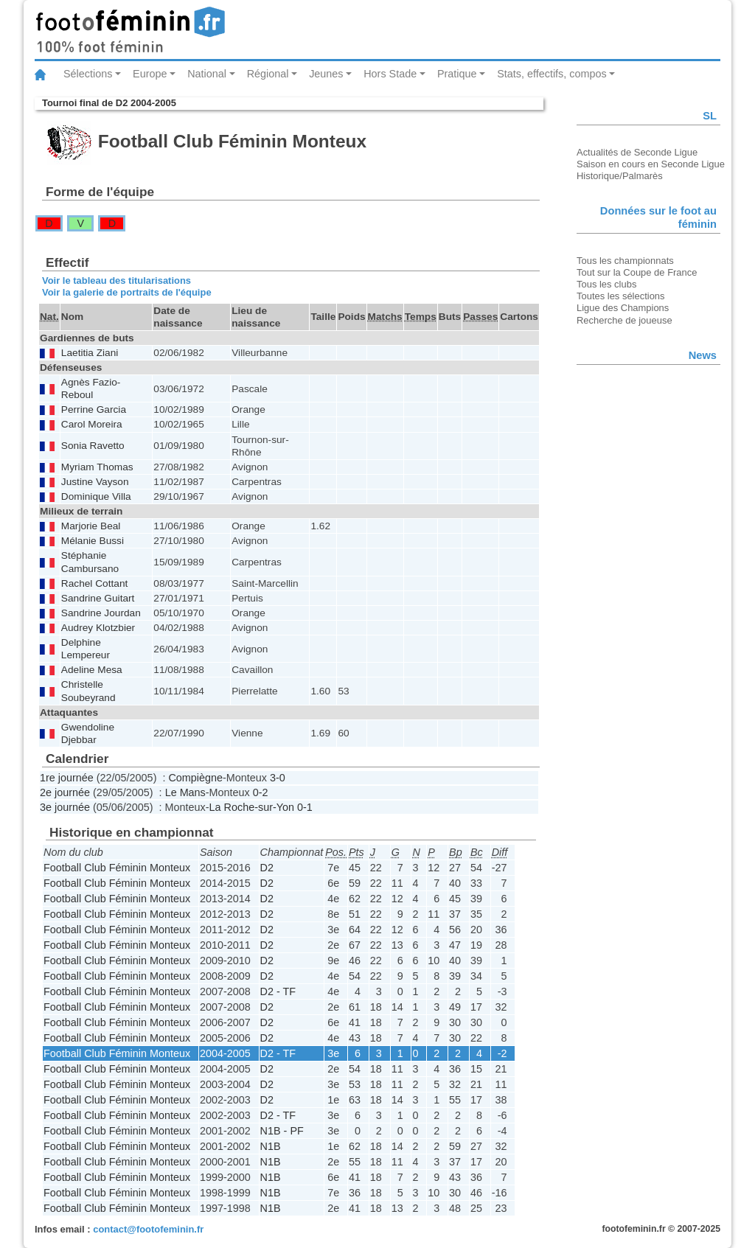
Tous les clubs (606, 284)
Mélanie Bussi (92, 540)
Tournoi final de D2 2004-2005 (109, 102)
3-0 (277, 778)
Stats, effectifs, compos (552, 74)
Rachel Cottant (94, 583)
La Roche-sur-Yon (251, 807)
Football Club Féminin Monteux (117, 868)
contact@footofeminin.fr (148, 1229)
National (206, 74)
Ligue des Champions (623, 307)
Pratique (457, 74)
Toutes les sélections (621, 295)
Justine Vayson (95, 481)
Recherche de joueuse (624, 320)
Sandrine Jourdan (101, 612)
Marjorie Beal (91, 525)
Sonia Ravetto (93, 445)
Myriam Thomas (97, 467)
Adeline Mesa (91, 669)
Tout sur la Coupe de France (637, 272)
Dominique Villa (96, 496)
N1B (270, 1146)
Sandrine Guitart (98, 598)
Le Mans (185, 792)
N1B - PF (282, 1131)
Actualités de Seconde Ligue (637, 152)
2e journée (65, 792)
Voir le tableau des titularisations (116, 280)
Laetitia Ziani (90, 352)
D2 (267, 868)
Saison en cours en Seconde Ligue (651, 164)
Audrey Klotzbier (98, 627)
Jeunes (326, 74)
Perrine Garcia (93, 409)
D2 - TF (278, 991)
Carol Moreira (91, 424)
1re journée (67, 778)
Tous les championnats (625, 260)
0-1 (305, 807)
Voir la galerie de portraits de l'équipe (127, 292)
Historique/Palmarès (620, 175)
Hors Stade (390, 74)
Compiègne (195, 778)
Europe (150, 74)
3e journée (65, 807)
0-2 (260, 792)
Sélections (87, 74)
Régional (268, 74)
